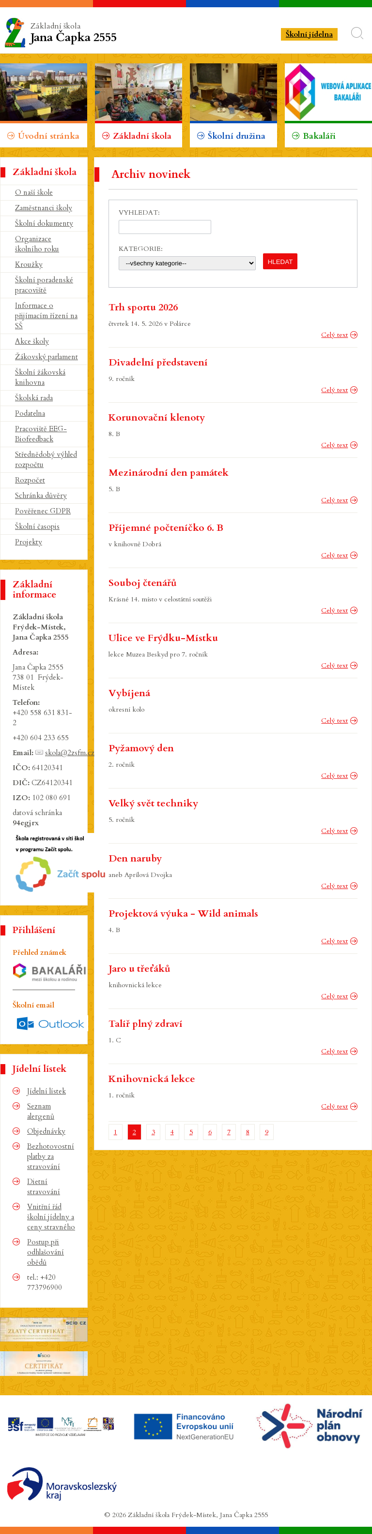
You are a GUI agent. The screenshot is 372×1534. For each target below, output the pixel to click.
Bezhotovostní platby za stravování (50, 1156)
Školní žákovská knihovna (40, 377)
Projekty (28, 542)
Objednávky (46, 1131)
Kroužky (29, 264)
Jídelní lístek (46, 1091)
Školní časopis (37, 526)
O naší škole (34, 192)
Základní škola (102, 33)
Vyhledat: (139, 212)
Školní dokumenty (44, 223)
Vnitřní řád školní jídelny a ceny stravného (51, 1217)
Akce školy (32, 341)
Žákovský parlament (46, 357)
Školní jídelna (309, 34)
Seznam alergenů (40, 1111)
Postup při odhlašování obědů (45, 1252)
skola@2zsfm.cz (69, 753)
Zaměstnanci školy (43, 208)
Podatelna (30, 413)
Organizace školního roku (37, 244)
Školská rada (34, 398)
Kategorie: (141, 248)
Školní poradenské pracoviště (44, 285)
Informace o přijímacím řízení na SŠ (46, 316)
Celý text (334, 334)
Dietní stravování (43, 1187)
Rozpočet (30, 480)
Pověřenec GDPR (43, 511)
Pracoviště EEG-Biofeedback (41, 434)
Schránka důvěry (41, 495)
